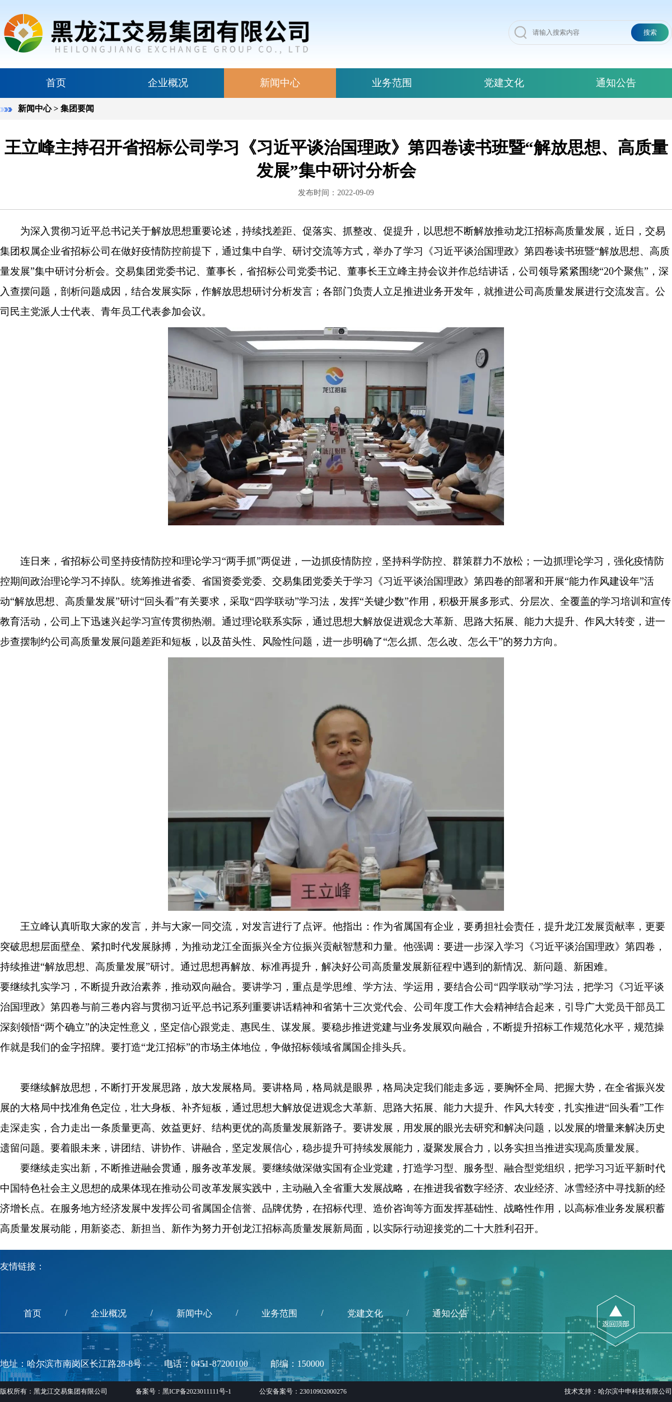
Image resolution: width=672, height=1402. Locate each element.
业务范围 (392, 82)
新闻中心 (280, 82)
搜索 (650, 32)
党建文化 (504, 82)
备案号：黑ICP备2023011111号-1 (183, 1391)
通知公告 (616, 82)
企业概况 (168, 82)
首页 (56, 82)
